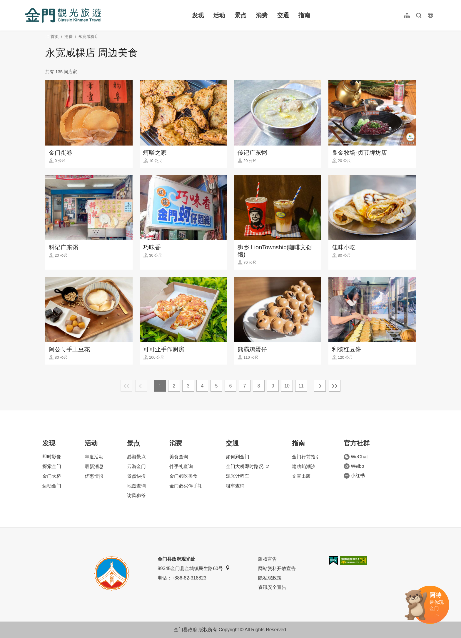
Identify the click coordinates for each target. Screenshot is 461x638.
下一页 (320, 386)
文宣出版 (301, 476)
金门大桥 (51, 476)
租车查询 (235, 485)
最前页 (126, 386)
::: (27, 3)
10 (287, 385)
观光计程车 (237, 476)
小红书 (354, 476)
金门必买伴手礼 (185, 485)
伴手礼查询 (181, 466)
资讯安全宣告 (272, 587)
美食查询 (178, 456)
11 (301, 385)
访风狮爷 (136, 495)
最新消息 (94, 466)
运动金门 (51, 485)
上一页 (141, 386)
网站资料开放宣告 (277, 568)
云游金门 (136, 466)
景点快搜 (136, 476)
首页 (55, 36)
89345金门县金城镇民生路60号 (194, 568)
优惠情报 (94, 476)
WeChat (356, 457)
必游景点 (136, 456)
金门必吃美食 (183, 476)
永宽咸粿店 (88, 36)
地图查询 (136, 485)
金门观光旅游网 (63, 15)
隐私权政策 (270, 577)
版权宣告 (267, 559)
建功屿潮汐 (303, 466)
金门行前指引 (306, 456)
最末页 (334, 386)
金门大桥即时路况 (247, 466)
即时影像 (51, 456)
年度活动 (94, 456)
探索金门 (51, 466)
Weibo (354, 466)
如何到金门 (237, 456)
